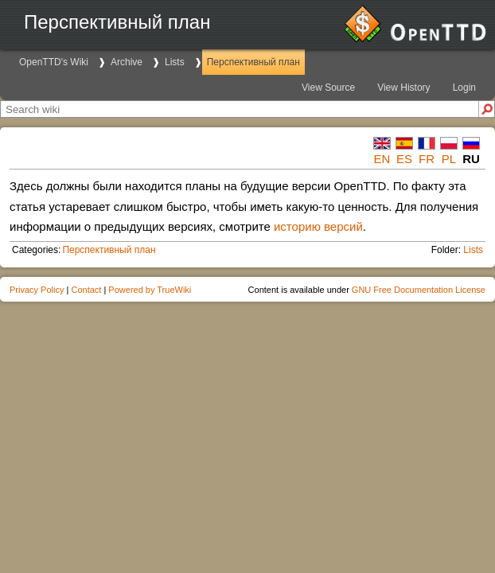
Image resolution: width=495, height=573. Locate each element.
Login (464, 87)
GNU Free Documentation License (418, 289)
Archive (126, 62)
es (404, 159)
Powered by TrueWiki (149, 289)
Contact (86, 289)
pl (449, 159)
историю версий (318, 226)
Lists (175, 62)
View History (403, 87)
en (382, 159)
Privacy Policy (37, 289)
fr (427, 159)
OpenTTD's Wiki (53, 62)
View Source (328, 87)
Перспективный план (253, 62)
